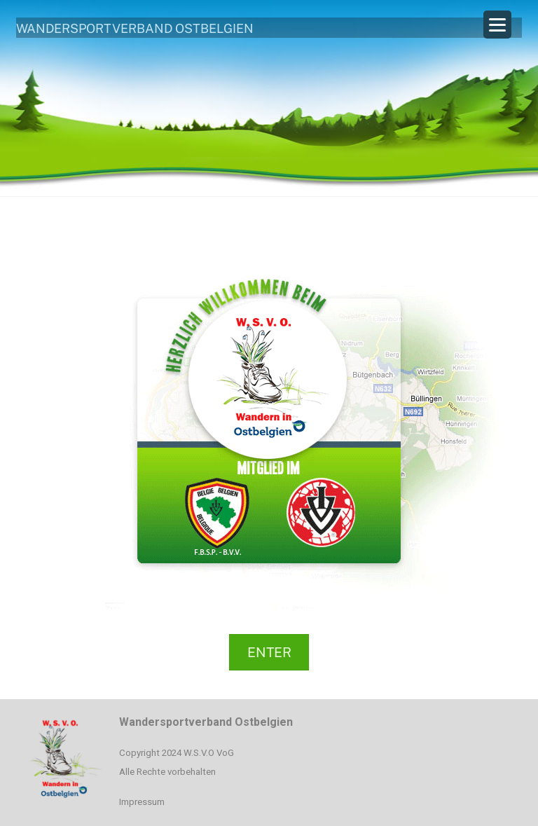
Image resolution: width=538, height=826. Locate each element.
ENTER (269, 652)
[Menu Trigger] (497, 25)
